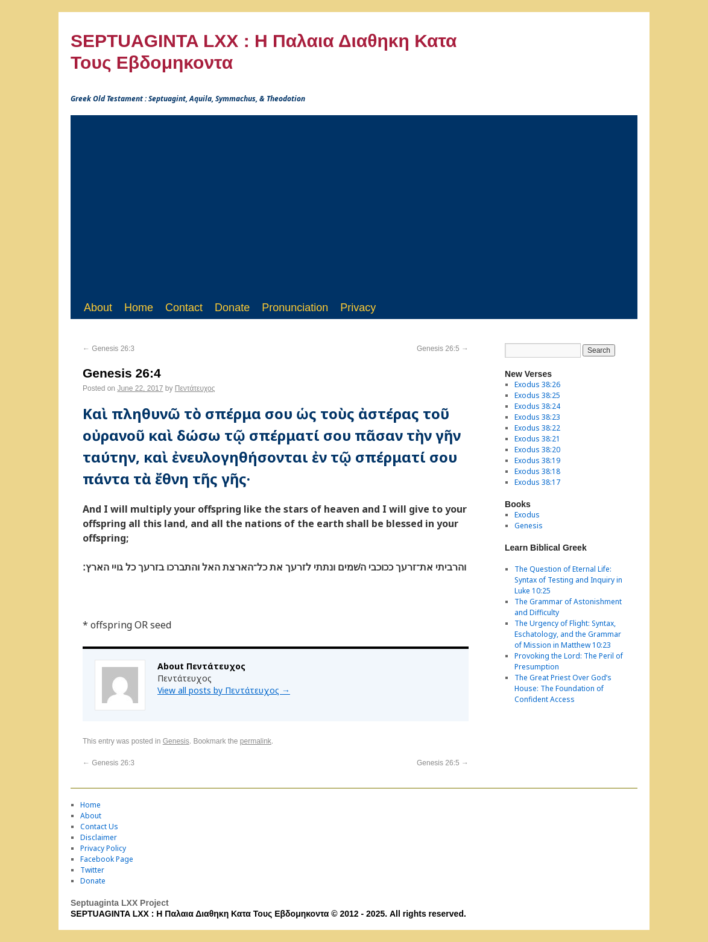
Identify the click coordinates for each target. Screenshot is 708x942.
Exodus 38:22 (537, 428)
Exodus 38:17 (537, 482)
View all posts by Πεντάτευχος (223, 690)
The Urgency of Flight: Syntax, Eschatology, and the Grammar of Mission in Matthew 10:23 (567, 634)
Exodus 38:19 (537, 460)
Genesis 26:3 (108, 348)
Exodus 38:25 (537, 395)
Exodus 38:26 (537, 384)
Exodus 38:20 (537, 449)
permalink (255, 741)
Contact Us (99, 826)
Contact (184, 308)
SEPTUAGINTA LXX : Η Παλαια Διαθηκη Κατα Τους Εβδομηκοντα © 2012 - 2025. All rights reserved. (268, 913)
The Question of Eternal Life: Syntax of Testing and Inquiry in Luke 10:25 (568, 580)
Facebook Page (106, 859)
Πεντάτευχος (195, 388)
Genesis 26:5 (443, 348)
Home (138, 308)
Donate (232, 308)
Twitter (92, 870)
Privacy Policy (103, 848)
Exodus (527, 515)
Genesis (176, 741)
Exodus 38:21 (537, 439)
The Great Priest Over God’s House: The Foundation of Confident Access (563, 688)
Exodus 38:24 (537, 406)
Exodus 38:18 (537, 471)
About (98, 308)
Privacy (358, 308)
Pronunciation (295, 308)
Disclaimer (98, 837)
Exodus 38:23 (537, 417)
